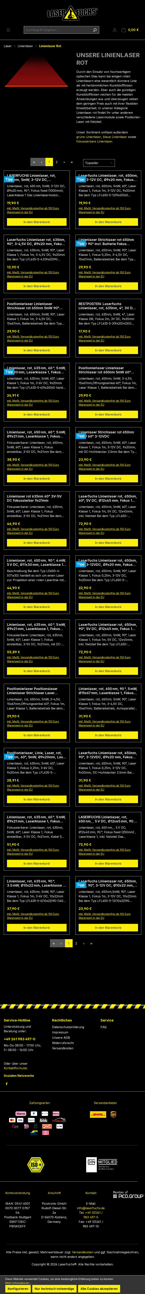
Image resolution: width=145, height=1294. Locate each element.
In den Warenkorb (37, 222)
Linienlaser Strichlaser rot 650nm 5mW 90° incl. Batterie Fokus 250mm (106, 242)
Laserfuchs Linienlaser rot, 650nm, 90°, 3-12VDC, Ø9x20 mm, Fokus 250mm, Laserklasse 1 (108, 562)
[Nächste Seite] (64, 162)
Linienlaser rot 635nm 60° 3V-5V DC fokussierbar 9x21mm (34, 498)
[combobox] (57, 30)
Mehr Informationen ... (18, 1283)
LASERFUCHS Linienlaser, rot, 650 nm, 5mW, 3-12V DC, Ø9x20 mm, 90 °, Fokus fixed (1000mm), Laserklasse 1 (31, 178)
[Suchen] (94, 30)
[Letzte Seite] (72, 162)
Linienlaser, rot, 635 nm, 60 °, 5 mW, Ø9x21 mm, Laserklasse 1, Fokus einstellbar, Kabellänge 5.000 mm (36, 819)
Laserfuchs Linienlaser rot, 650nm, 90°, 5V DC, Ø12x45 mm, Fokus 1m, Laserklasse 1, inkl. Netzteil (108, 627)
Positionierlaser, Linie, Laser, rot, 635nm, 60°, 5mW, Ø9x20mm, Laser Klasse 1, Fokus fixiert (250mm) (36, 755)
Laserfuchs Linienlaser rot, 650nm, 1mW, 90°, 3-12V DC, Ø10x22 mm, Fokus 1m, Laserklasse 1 (108, 883)
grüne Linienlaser (88, 137)
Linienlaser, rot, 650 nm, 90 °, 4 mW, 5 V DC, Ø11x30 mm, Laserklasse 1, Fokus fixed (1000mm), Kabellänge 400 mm (36, 562)
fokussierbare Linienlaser (94, 141)
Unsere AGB (61, 1037)
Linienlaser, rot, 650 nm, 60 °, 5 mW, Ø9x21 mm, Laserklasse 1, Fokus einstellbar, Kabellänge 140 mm (36, 434)
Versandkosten (62, 1048)
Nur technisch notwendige (54, 1289)
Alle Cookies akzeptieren (99, 1289)
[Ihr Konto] (114, 30)
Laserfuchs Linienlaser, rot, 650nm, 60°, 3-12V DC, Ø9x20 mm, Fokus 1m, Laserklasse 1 (108, 178)
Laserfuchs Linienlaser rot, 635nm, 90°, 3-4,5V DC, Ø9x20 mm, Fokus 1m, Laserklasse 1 (36, 242)
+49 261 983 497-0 (19, 1039)
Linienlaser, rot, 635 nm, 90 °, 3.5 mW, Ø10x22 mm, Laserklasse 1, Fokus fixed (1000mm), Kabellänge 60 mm (36, 883)
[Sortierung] (99, 163)
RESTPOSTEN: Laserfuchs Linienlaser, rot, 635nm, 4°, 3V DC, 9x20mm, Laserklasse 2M (107, 306)
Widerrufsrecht (63, 1043)
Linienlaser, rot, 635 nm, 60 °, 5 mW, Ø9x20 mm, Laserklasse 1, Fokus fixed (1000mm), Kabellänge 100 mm (36, 370)
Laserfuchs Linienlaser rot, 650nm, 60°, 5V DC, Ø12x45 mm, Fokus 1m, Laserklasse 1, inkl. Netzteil (108, 498)
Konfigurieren (18, 1289)
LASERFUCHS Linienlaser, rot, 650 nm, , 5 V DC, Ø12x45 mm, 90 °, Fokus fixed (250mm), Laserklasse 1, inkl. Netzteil (107, 819)
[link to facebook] (6, 1084)
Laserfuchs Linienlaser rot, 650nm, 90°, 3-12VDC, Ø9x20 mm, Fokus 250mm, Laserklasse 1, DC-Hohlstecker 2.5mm (108, 755)
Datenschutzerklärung (68, 1027)
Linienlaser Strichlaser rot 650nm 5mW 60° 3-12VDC (106, 434)
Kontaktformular (15, 1068)
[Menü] (8, 30)
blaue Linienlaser (115, 137)
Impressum (60, 1032)
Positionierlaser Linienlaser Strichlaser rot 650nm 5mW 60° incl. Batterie (105, 370)
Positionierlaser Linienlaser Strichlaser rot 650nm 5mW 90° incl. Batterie (33, 306)
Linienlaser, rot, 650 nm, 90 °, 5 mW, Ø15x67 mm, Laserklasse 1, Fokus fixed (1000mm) (108, 691)
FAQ (104, 1027)
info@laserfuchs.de (91, 1208)
